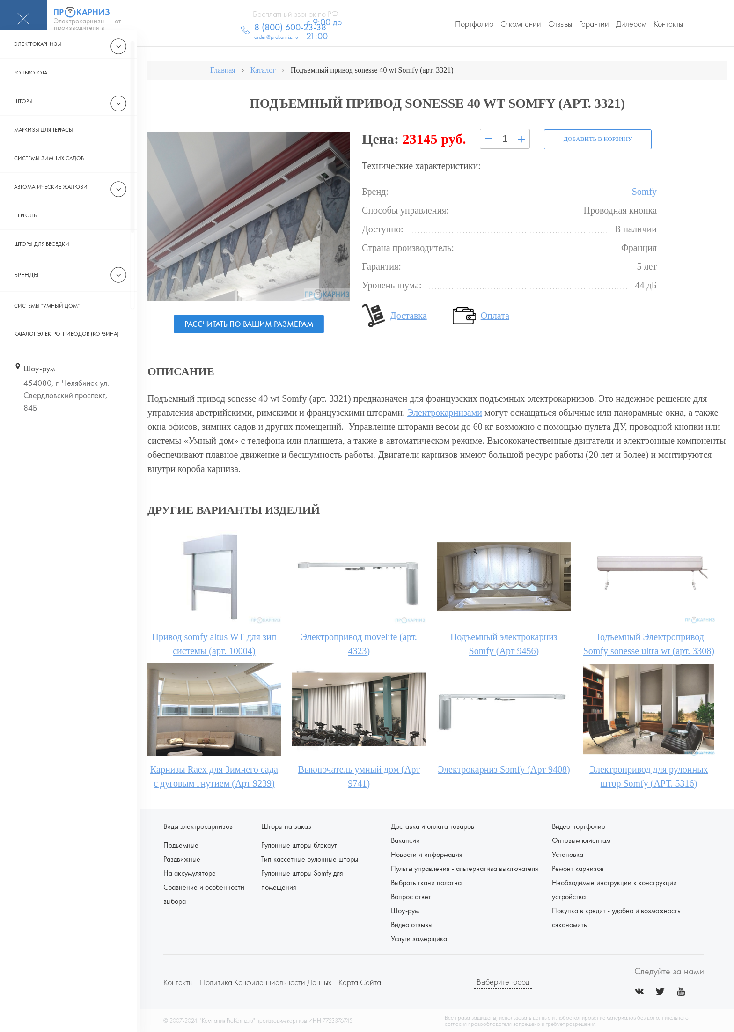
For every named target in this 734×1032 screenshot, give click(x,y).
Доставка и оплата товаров (432, 826)
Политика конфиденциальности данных (265, 981)
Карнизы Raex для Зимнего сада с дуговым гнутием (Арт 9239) (214, 776)
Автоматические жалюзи (51, 203)
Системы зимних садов (49, 175)
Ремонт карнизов (578, 868)
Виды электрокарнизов (198, 826)
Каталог (263, 70)
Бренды (26, 291)
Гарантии (594, 23)
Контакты (668, 23)
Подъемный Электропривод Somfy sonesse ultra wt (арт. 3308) (648, 643)
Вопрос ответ (411, 896)
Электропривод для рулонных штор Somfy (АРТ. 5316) (648, 776)
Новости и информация (426, 854)
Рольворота (30, 89)
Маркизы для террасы (43, 146)
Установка (567, 854)
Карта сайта (359, 981)
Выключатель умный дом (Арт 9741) (359, 776)
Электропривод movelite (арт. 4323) (359, 643)
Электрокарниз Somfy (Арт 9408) (504, 769)
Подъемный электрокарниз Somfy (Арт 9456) (504, 643)
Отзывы (560, 23)
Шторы (23, 118)
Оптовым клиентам (581, 840)
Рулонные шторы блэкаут (299, 844)
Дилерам (631, 23)
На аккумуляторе (189, 872)
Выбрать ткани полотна (426, 882)
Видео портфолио (578, 826)
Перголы (26, 232)
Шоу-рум (405, 910)
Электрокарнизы (37, 61)
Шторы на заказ (286, 826)
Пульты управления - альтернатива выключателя (464, 868)
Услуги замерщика (419, 938)
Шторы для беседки (41, 261)
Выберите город (503, 981)
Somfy (644, 190)
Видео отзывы (412, 924)
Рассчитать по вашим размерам (249, 323)
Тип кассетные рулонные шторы (309, 858)
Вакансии (405, 840)
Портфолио (474, 23)
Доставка (408, 315)
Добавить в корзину (595, 137)
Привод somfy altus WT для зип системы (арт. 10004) (214, 643)
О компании (520, 23)
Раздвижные (181, 858)
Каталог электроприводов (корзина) (66, 350)
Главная (222, 70)
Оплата (495, 315)
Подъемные (180, 844)
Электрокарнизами (444, 412)
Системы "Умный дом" (47, 322)
